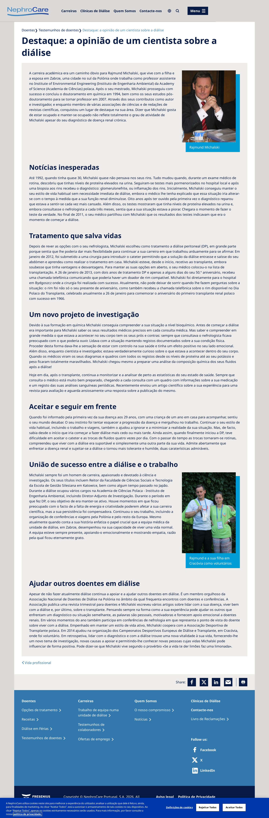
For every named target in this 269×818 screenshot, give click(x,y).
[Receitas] (32, 719)
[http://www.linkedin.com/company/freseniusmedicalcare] (204, 771)
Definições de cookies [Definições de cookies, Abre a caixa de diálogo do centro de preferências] (179, 807)
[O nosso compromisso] (156, 710)
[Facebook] (192, 682)
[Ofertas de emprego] (97, 739)
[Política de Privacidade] (198, 796)
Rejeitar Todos (208, 807)
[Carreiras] (68, 10)
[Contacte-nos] (151, 10)
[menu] (198, 11)
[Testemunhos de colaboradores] (106, 727)
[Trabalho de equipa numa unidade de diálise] (106, 712)
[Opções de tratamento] (43, 710)
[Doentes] (30, 701)
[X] (198, 760)
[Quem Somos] (125, 10)
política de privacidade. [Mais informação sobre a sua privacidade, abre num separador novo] (27, 814)
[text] (36, 662)
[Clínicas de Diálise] (95, 10)
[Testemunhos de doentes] (45, 738)
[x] (204, 682)
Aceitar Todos (234, 807)
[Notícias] (144, 719)
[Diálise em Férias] (39, 729)
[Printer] (243, 682)
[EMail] (228, 682)
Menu (195, 11)
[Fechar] (263, 807)
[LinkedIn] (216, 682)
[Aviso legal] (166, 796)
